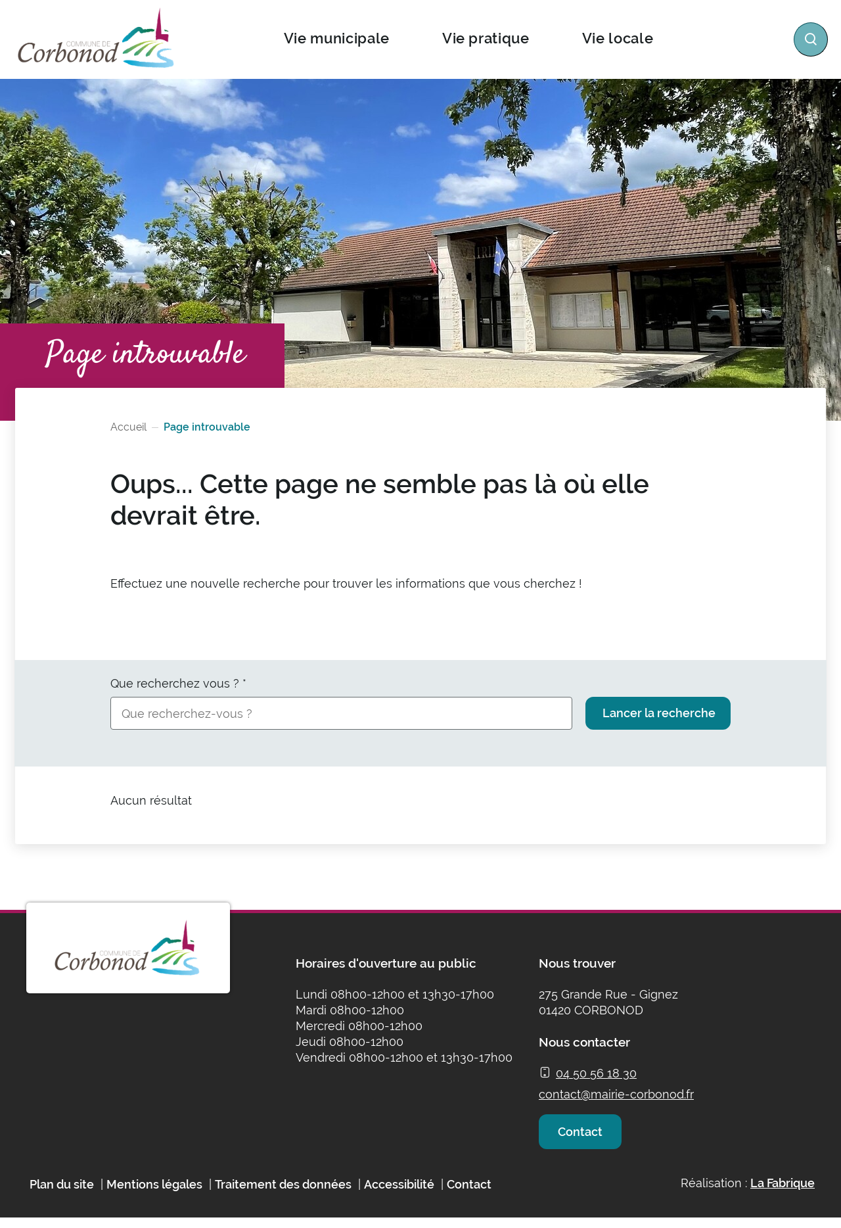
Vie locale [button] (617, 38)
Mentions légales (154, 1194)
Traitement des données (283, 1194)
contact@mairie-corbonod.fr (616, 1094)
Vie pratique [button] (485, 38)
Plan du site (62, 1194)
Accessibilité (399, 1194)
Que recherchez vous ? (178, 683)
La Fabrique (782, 1193)
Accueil (128, 427)
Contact (583, 1136)
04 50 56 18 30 (596, 1073)
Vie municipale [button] (336, 38)
